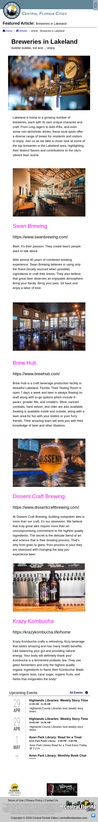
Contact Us (51, 800)
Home (7, 31)
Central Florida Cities (44, 13)
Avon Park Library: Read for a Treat (55, 737)
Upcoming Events (23, 693)
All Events (76, 692)
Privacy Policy (34, 800)
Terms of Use (16, 800)
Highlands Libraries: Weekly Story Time (58, 700)
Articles (21, 31)
